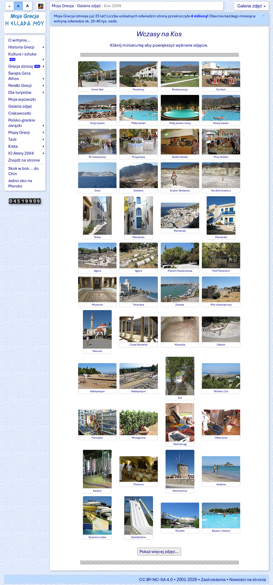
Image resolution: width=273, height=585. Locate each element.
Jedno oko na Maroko (20, 183)
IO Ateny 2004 (21, 153)
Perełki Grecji (20, 85)
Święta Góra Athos (19, 76)
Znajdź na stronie (24, 160)
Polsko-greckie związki (21, 123)
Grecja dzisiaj (24, 66)
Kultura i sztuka (22, 56)
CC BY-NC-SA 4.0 (156, 579)
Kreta (13, 146)
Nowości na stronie (247, 579)
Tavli (12, 139)
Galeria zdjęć (89, 6)
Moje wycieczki (22, 99)
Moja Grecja (63, 6)
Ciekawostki (19, 113)
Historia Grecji (21, 47)
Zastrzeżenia (213, 579)
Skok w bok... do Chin (23, 171)
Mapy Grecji (19, 132)
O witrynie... (19, 40)
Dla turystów (19, 92)
